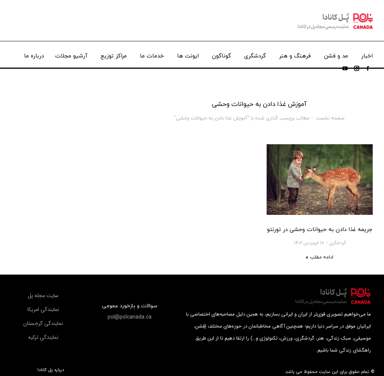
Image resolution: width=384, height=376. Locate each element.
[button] (130, 317)
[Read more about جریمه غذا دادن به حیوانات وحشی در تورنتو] (319, 257)
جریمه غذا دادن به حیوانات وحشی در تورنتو (319, 230)
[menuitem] (367, 54)
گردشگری (337, 243)
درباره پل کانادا (51, 370)
